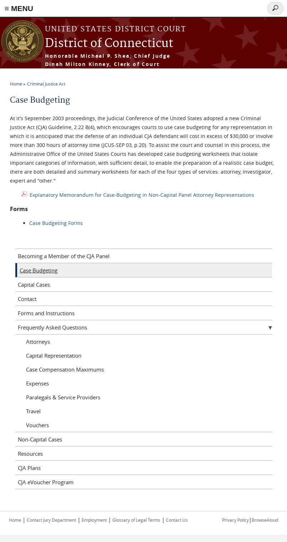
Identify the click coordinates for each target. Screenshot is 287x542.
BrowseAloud (265, 520)
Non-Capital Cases (40, 439)
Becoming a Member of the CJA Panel (64, 256)
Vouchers (37, 425)
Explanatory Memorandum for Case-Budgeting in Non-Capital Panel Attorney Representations (142, 194)
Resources (30, 453)
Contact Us (177, 520)
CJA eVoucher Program (46, 482)
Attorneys (38, 341)
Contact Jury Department (51, 520)
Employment (94, 520)
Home (16, 84)
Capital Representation (53, 355)
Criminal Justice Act (46, 84)
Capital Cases (34, 284)
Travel (33, 411)
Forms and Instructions (46, 313)
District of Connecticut (109, 43)
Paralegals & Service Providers (63, 397)
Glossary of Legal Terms (136, 520)
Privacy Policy (235, 520)
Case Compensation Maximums (65, 369)
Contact (27, 298)
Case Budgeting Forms (56, 223)
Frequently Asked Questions (52, 327)
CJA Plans (29, 467)
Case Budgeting (38, 270)
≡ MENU (19, 8)
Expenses (37, 383)
